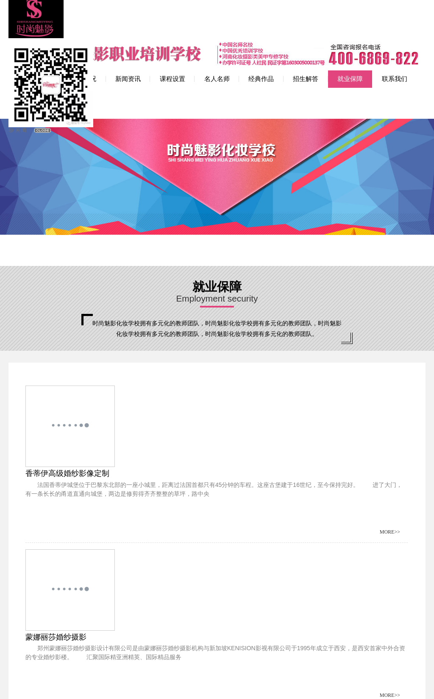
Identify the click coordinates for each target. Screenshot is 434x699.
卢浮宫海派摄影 (100, 425)
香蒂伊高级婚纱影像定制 (115, 342)
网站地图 (246, 684)
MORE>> (195, 401)
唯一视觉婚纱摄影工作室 (311, 507)
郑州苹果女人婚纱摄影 (111, 507)
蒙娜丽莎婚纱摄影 (299, 342)
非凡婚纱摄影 (291, 425)
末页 (182, 589)
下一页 (161, 589)
